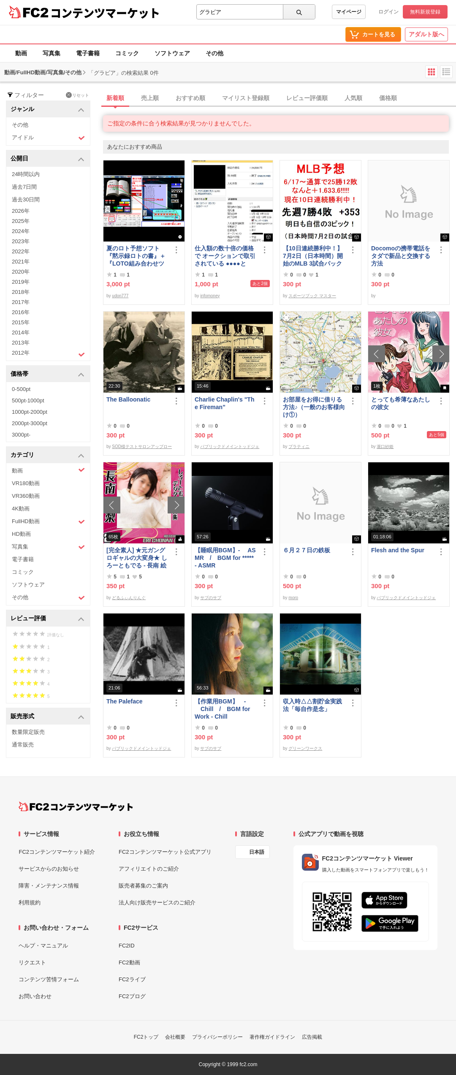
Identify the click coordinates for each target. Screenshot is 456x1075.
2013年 (21, 342)
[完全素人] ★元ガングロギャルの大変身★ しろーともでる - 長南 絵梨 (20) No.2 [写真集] (136, 558)
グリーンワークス (305, 748)
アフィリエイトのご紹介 (149, 869)
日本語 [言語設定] (256, 852)
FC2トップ (146, 1037)
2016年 (21, 312)
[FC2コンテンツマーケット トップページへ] (76, 806)
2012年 (48, 354)
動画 (21, 53)
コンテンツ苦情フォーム (49, 979)
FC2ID (127, 945)
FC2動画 (129, 962)
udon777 (120, 295)
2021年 (21, 261)
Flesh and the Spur (397, 550)
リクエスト (32, 962)
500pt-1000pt (28, 400)
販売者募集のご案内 (143, 885)
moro (293, 597)
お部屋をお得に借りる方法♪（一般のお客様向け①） (314, 407)
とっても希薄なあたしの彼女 (400, 403)
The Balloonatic (128, 399)
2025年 (21, 221)
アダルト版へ (426, 34)
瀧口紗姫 (385, 446)
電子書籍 (88, 53)
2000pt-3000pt (29, 423)
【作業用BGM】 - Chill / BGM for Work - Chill (222, 709)
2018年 (21, 292)
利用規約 (30, 902)
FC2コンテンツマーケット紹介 (57, 852)
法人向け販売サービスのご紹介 (157, 902)
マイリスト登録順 (245, 98)
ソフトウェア (172, 53)
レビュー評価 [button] (47, 619)
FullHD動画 (48, 521)
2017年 (21, 302)
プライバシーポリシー (217, 1037)
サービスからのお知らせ (49, 869)
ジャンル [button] (47, 110)
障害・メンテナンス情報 (49, 885)
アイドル (48, 137)
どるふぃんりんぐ (129, 597)
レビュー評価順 (307, 98)
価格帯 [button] (47, 374)
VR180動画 (26, 483)
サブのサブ (210, 597)
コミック (127, 53)
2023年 (21, 241)
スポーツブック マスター (312, 295)
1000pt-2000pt (29, 412)
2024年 (21, 231)
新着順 (115, 98)
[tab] (279, 98)
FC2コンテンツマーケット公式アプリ (165, 852)
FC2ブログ (132, 996)
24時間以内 (26, 174)
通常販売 (23, 744)
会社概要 (175, 1037)
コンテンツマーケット (105, 13)
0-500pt (21, 389)
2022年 (21, 251)
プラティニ (298, 446)
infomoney (210, 295)
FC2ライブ (132, 979)
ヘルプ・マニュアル (43, 945)
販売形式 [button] (47, 717)
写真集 (51, 53)
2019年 (21, 282)
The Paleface (124, 701)
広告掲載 (312, 1037)
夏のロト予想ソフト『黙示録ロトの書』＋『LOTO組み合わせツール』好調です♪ (136, 256)
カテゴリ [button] (47, 455)
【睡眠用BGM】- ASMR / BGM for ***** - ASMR (225, 558)
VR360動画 (26, 496)
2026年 (21, 211)
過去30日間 (26, 199)
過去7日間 (24, 187)
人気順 (353, 98)
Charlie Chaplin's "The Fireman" (224, 403)
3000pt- (21, 435)
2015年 (21, 322)
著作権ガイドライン (272, 1037)
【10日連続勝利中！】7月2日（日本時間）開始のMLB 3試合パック (313, 256)
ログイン (388, 12)
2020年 (21, 272)
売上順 (150, 98)
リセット (77, 95)
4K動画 (21, 508)
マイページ (348, 12)
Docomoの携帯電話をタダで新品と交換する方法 (400, 256)
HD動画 (21, 534)
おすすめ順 (190, 98)
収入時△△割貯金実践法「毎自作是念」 (312, 705)
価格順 (388, 98)
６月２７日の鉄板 (306, 550)
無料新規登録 (425, 12)
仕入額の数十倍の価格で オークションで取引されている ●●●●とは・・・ (225, 256)
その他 (214, 53)
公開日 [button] (47, 159)
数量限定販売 (28, 732)
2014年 (21, 332)
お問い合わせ (35, 996)
